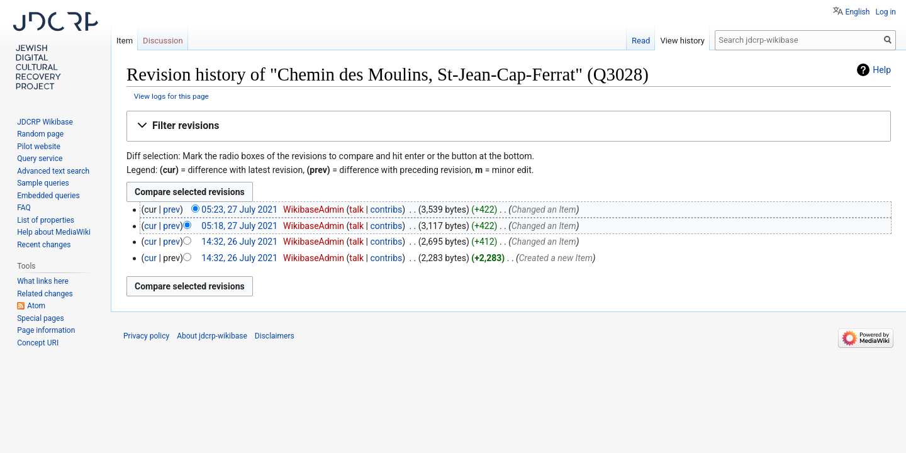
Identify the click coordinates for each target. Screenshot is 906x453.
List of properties (45, 220)
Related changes (45, 293)
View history (682, 40)
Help (882, 70)
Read (641, 40)
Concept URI (38, 342)
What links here (43, 281)
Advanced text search (53, 171)
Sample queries (43, 183)
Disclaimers (274, 336)
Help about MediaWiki (54, 232)
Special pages (40, 318)
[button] (508, 126)
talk (356, 209)
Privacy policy (146, 336)
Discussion (163, 40)
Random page (40, 134)
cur (150, 226)
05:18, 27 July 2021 (239, 226)
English (858, 12)
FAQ (24, 207)
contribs (386, 209)
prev (171, 209)
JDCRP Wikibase (45, 122)
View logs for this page (171, 96)
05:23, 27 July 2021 (239, 209)
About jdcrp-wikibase (212, 336)
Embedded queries (48, 195)
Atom (36, 305)
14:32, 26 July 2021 (239, 242)
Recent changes (43, 244)
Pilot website (38, 146)
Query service (39, 158)
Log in (885, 12)
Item (124, 40)
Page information (46, 330)
